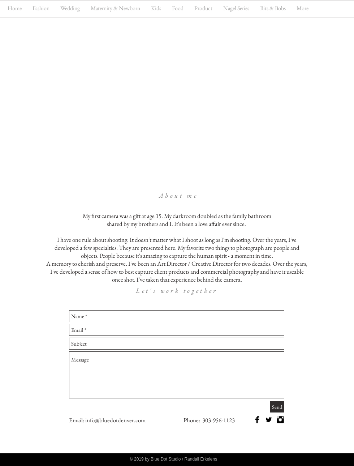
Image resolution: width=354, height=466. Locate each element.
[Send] (277, 406)
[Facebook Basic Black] (257, 419)
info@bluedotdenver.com (115, 420)
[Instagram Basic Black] (280, 419)
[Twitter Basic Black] (268, 419)
